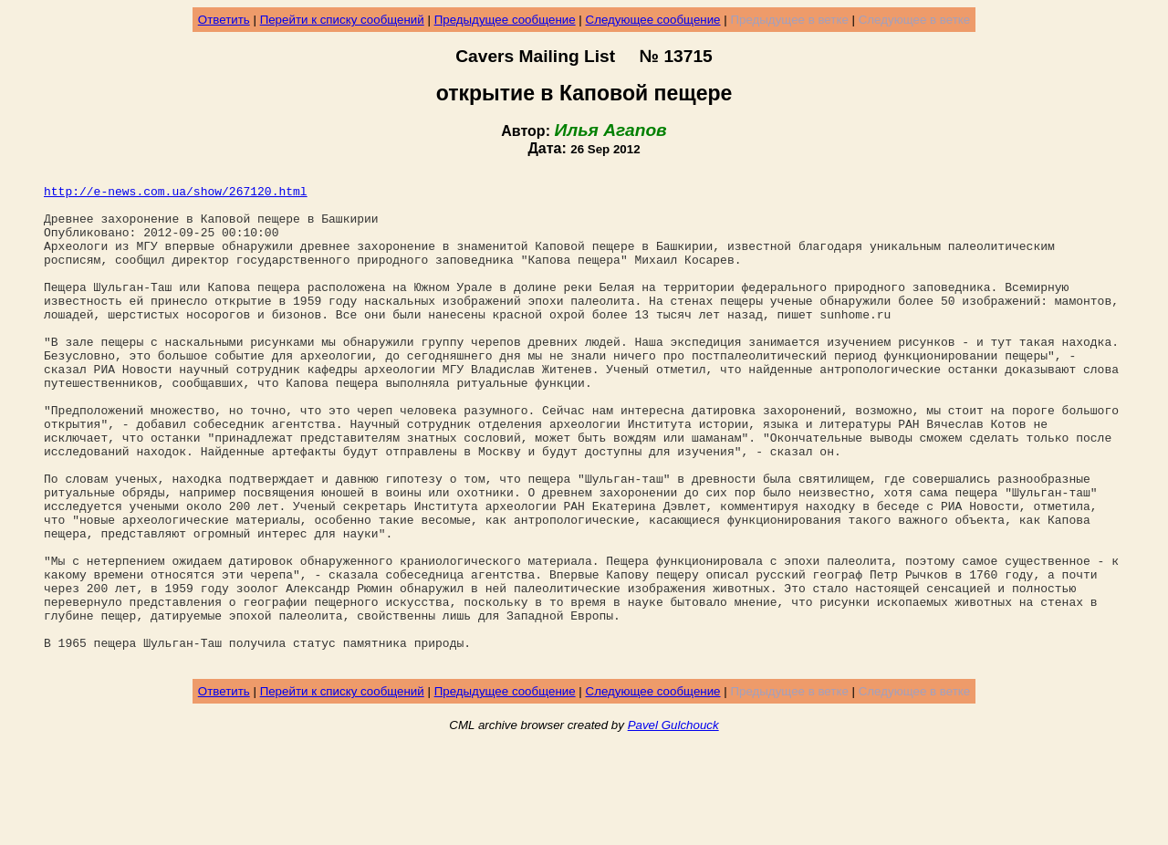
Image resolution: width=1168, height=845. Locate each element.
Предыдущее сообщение (505, 19)
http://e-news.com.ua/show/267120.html (176, 196)
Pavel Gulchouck (673, 823)
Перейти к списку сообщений (342, 19)
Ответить (224, 19)
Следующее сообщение (653, 19)
